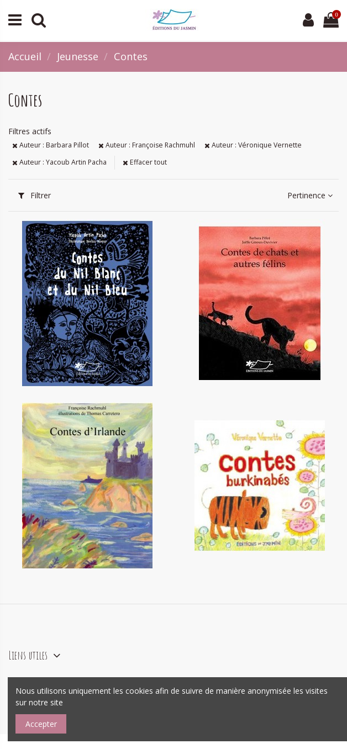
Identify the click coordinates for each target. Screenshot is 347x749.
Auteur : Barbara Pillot (50, 145)
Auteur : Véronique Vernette (253, 145)
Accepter (41, 724)
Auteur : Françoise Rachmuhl (146, 145)
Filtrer (34, 195)
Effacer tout (145, 162)
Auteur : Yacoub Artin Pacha (59, 162)
